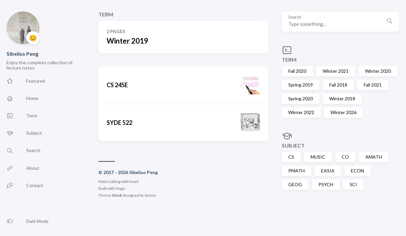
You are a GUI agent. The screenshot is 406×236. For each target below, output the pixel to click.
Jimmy (150, 195)
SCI (353, 184)
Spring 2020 (300, 98)
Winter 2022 (301, 112)
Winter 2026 (343, 112)
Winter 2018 (342, 98)
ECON (357, 170)
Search (294, 17)
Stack (117, 195)
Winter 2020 (378, 71)
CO (345, 157)
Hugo (120, 188)
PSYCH (325, 184)
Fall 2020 (297, 71)
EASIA (328, 170)
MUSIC (318, 157)
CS (291, 157)
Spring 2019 (300, 85)
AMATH (373, 157)
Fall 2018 (338, 85)
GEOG (295, 184)
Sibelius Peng (22, 53)
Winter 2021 (336, 71)
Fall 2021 (373, 85)
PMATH (296, 170)
